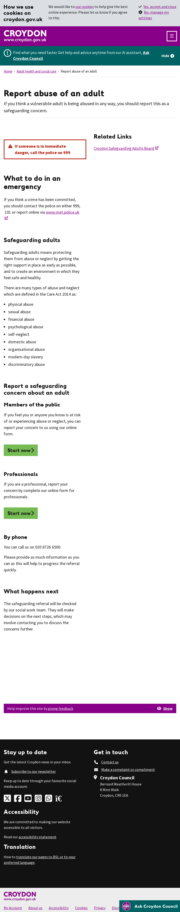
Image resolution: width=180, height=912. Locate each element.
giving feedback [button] (60, 708)
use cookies (84, 6)
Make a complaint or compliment (128, 769)
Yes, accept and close (159, 6)
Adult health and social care (36, 71)
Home (8, 71)
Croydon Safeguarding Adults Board (124, 148)
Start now (19, 450)
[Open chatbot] (149, 906)
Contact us (110, 762)
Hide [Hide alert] (165, 55)
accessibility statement (37, 837)
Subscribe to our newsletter (33, 771)
